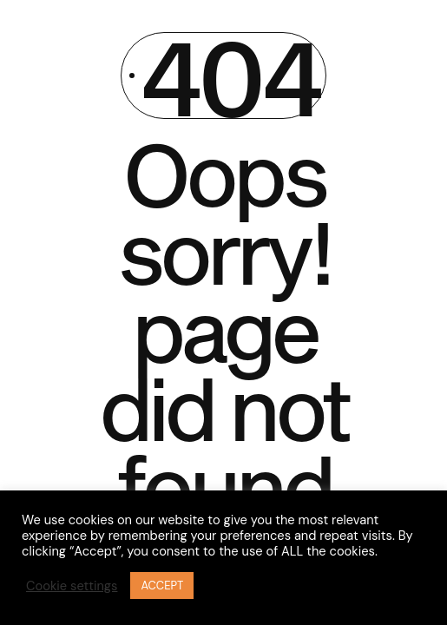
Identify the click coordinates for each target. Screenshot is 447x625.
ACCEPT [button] (162, 585)
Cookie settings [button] (71, 586)
